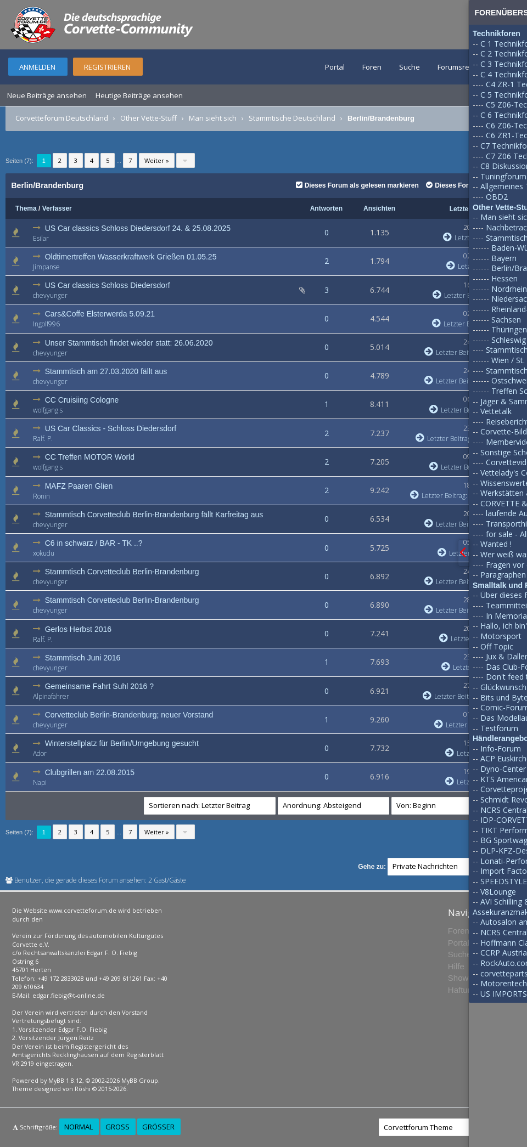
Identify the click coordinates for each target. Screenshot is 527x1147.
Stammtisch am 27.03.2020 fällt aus (106, 371)
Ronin (41, 496)
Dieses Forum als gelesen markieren (357, 185)
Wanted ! (496, 544)
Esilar (41, 238)
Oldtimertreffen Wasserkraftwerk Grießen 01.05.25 (131, 256)
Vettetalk (496, 411)
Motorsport (501, 636)
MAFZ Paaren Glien (79, 486)
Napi (40, 782)
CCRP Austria (503, 952)
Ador (40, 753)
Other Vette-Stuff (148, 118)
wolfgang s (48, 410)
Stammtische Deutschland (292, 118)
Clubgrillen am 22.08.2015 (89, 772)
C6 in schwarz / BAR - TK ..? (94, 543)
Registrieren (107, 67)
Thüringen (509, 329)
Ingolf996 (46, 324)
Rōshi (83, 1088)
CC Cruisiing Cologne (82, 399)
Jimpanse (46, 267)
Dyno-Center (503, 769)
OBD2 (497, 196)
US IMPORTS (503, 993)
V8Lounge (498, 891)
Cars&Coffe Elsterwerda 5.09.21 (100, 313)
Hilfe (456, 966)
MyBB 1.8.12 (65, 1080)
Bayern (504, 258)
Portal (335, 67)
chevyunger (50, 295)
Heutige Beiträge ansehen (139, 95)
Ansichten (379, 208)
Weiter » (156, 160)
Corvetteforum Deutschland (61, 118)
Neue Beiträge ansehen (47, 95)
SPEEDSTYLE (503, 881)
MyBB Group (139, 1080)
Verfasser (57, 208)
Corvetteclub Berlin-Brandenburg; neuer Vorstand (129, 714)
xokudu (43, 553)
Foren (372, 67)
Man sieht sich (213, 118)
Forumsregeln (461, 67)
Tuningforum (503, 176)
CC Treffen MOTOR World (89, 457)
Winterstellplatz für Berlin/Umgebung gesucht (122, 743)
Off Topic (496, 646)
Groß (117, 1127)
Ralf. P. (43, 438)
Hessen (504, 278)
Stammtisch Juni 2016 (83, 657)
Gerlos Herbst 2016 (78, 629)
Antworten (326, 208)
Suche (409, 67)
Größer (158, 1127)
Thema (26, 208)
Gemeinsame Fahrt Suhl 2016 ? (99, 686)
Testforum (499, 728)
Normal (78, 1127)
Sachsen (506, 319)
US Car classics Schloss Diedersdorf (107, 285)
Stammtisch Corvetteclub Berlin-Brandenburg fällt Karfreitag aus (154, 514)
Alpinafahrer (51, 696)
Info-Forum (500, 748)
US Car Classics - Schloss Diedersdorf (111, 428)
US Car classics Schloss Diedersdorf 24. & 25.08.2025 (138, 228)
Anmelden (37, 67)
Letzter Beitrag (460, 295)
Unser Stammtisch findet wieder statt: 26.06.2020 (129, 342)
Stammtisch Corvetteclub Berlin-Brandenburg (122, 571)
